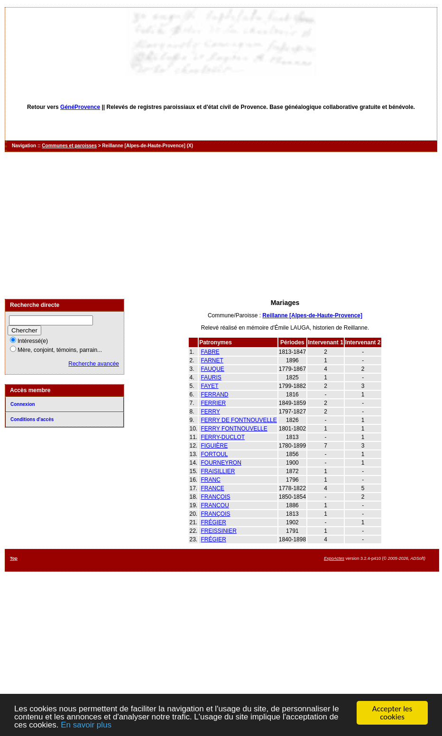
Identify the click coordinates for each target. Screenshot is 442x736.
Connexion (22, 404)
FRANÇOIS (215, 497)
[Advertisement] (221, 225)
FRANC (210, 479)
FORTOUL (214, 454)
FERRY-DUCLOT (223, 437)
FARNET (212, 360)
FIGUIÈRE (214, 445)
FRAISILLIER (218, 471)
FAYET (209, 386)
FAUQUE (212, 369)
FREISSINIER (218, 531)
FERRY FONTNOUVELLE (234, 428)
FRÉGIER (213, 522)
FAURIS (211, 377)
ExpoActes (334, 558)
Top (14, 558)
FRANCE (212, 488)
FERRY (210, 411)
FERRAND (214, 394)
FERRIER (213, 403)
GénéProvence (80, 107)
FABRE (210, 352)
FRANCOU (215, 505)
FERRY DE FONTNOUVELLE (238, 420)
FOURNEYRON (221, 462)
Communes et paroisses (69, 145)
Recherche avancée (93, 363)
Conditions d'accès (32, 419)
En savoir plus (86, 724)
